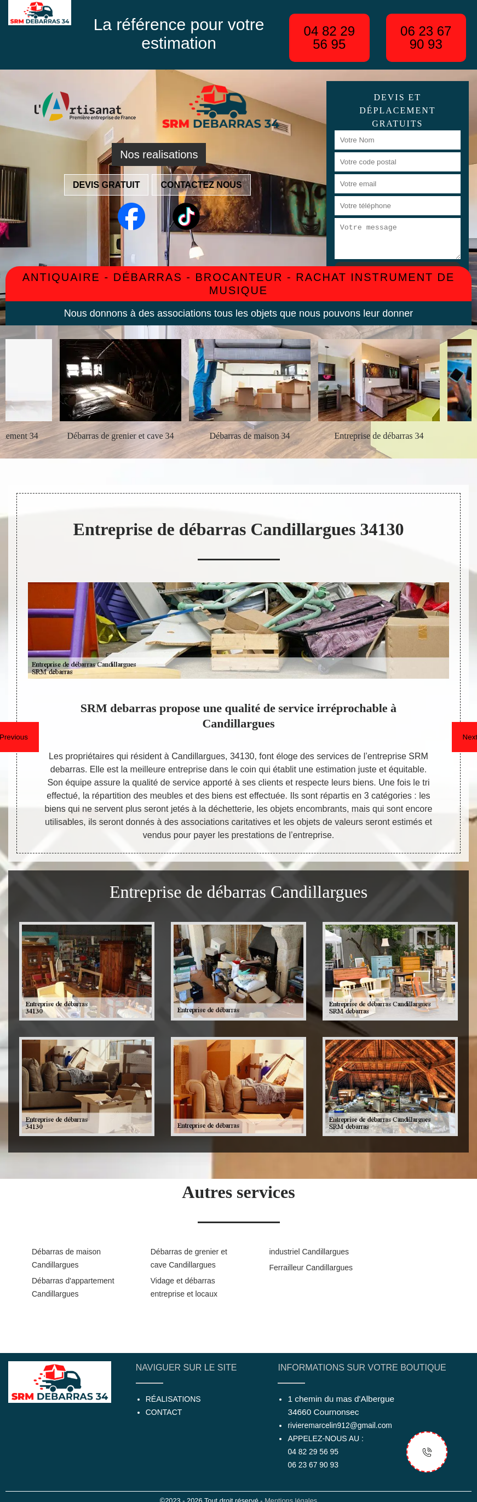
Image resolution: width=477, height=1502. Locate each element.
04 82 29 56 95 (329, 37)
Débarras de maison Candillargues (66, 1258)
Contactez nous (201, 185)
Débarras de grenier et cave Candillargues (189, 1258)
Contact (164, 1412)
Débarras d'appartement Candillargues (73, 1287)
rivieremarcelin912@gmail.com (340, 1425)
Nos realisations (159, 154)
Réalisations (173, 1399)
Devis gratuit (106, 185)
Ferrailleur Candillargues (311, 1267)
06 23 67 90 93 (425, 37)
